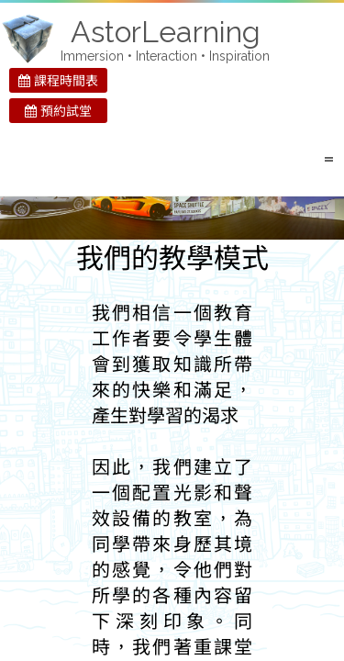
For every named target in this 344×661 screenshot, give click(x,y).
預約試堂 (58, 111)
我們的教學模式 (172, 259)
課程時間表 (58, 80)
